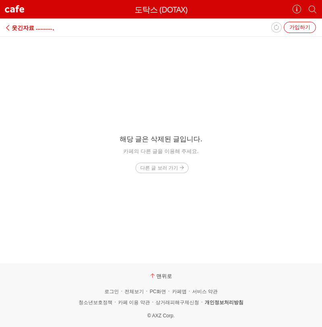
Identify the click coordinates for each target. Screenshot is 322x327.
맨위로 (161, 275)
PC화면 (158, 291)
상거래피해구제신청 (177, 302)
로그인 (111, 291)
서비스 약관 (205, 291)
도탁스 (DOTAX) (161, 9)
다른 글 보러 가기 (161, 167)
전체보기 (134, 291)
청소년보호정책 (95, 302)
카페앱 (179, 291)
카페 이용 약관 (134, 302)
